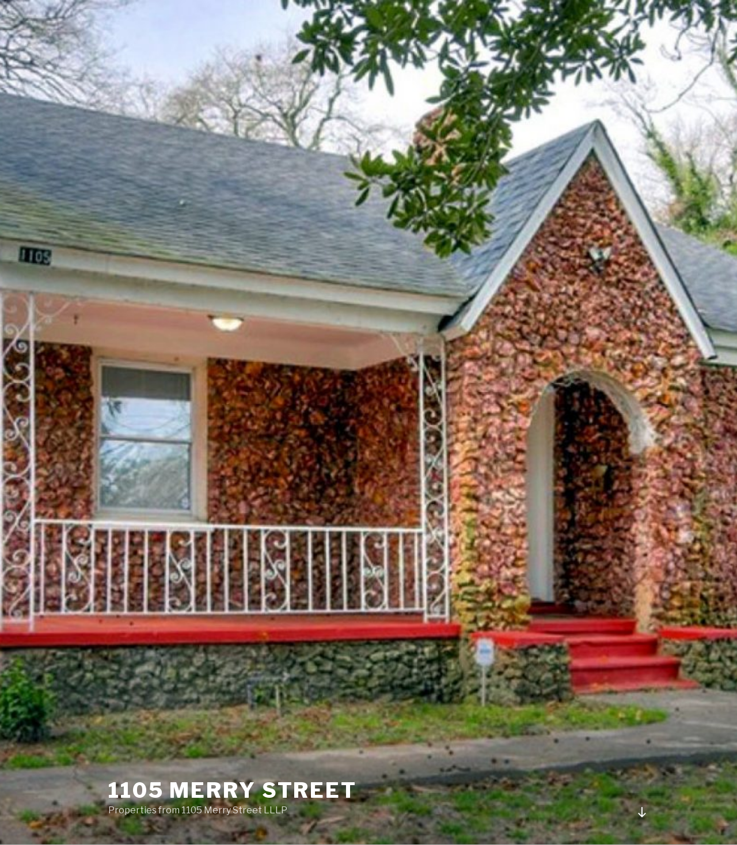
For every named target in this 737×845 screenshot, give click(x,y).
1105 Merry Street (232, 790)
